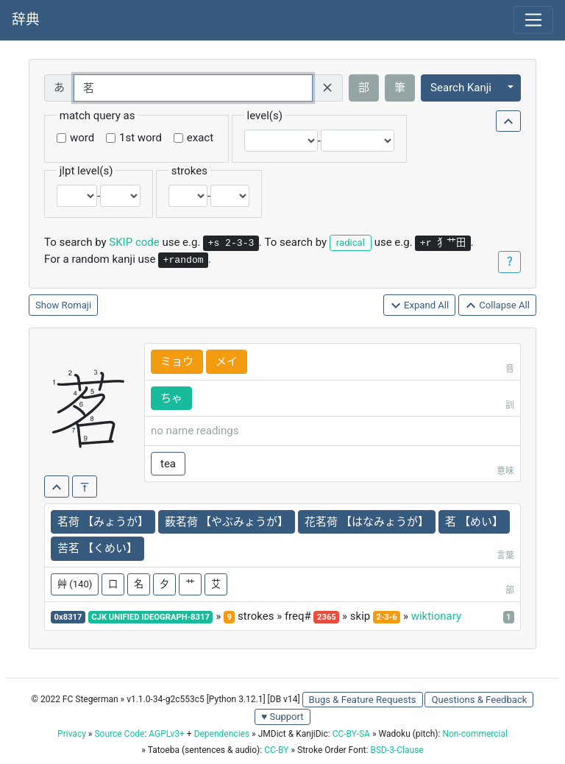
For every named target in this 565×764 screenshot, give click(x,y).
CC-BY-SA (351, 734)
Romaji (77, 305)
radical (350, 242)
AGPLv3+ (167, 734)
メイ (227, 361)
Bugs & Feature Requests (362, 699)
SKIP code (134, 242)
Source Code (119, 734)
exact (200, 137)
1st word (140, 137)
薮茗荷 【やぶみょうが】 (227, 521)
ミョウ (176, 361)
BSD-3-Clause (396, 750)
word (82, 137)
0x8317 (68, 617)
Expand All (419, 306)
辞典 (26, 20)
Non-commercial (474, 734)
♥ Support (282, 716)
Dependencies (221, 734)
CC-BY (276, 750)
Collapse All (497, 306)
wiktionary (436, 616)
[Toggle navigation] (533, 20)
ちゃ (171, 398)
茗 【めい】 (474, 521)
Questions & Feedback (479, 699)
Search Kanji (460, 87)
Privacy (71, 734)
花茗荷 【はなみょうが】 (367, 521)
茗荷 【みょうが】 (103, 521)
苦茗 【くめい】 (97, 548)
